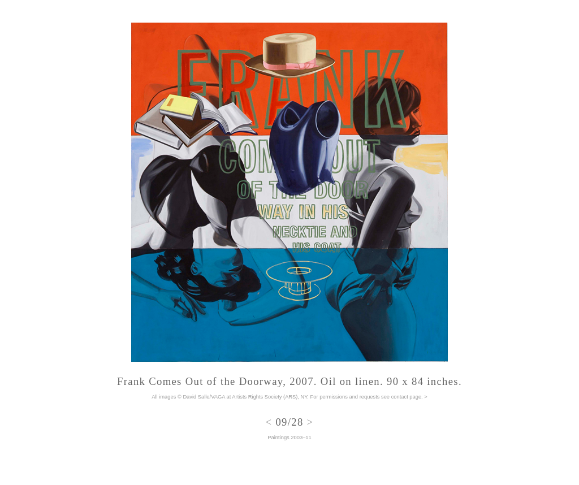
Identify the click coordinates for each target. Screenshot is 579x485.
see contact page (401, 397)
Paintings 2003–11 (289, 437)
